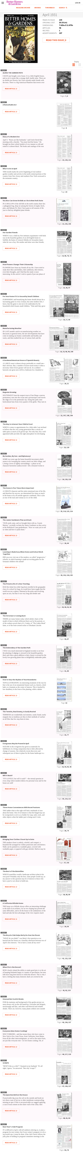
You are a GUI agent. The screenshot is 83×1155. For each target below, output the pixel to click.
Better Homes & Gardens (14, 3)
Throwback (50, 8)
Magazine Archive (23, 8)
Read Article (10, 89)
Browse (37, 8)
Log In (77, 3)
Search (63, 8)
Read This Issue (55, 40)
